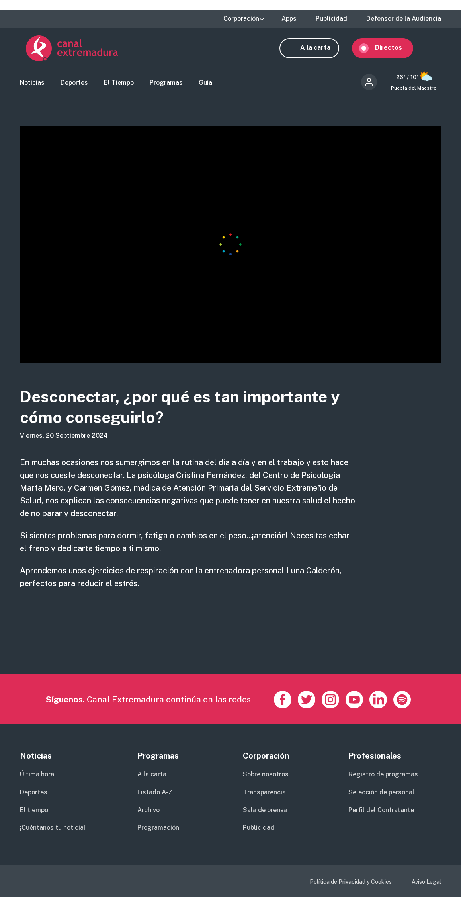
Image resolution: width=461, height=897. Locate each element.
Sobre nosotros (266, 774)
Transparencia (264, 792)
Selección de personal (381, 792)
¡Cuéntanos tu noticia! (52, 828)
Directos (394, 51)
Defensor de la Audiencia (403, 19)
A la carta (321, 51)
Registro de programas (383, 774)
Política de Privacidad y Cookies (351, 882)
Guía (205, 86)
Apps (289, 19)
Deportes (74, 86)
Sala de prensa (265, 810)
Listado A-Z (154, 792)
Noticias (32, 86)
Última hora (37, 774)
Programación (158, 828)
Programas (166, 86)
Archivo (148, 810)
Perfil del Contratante (381, 810)
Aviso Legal (426, 882)
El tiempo (34, 810)
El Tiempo (119, 86)
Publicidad (331, 19)
